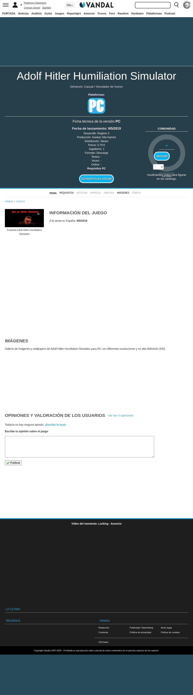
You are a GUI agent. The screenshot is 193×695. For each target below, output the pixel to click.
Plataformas (154, 13)
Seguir (161, 156)
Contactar (103, 632)
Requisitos (66, 192)
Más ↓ (70, 5)
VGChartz (103, 642)
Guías (48, 13)
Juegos (59, 13)
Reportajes (74, 13)
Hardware (137, 13)
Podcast (170, 13)
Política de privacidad (140, 632)
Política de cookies (170, 632)
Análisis (36, 13)
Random (123, 13)
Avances (89, 13)
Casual (88, 86)
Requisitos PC (96, 168)
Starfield (46, 7)
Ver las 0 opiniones (120, 415)
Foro (112, 13)
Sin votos (166, 176)
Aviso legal (166, 627)
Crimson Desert (32, 7)
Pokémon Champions (35, 3)
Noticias (23, 13)
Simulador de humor (109, 86)
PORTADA (8, 13)
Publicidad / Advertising (141, 627)
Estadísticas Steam (97, 178)
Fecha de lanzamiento (89, 128)
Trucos (101, 13)
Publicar (13, 463)
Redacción (103, 627)
